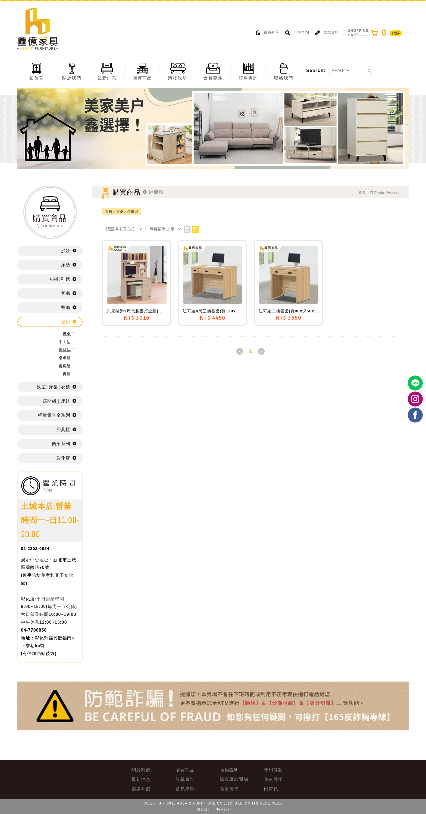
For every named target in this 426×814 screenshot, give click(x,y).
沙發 (65, 250)
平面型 (65, 342)
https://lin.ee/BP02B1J (415, 383)
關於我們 (71, 71)
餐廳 (65, 307)
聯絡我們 (283, 71)
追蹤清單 (229, 788)
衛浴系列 (61, 443)
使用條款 (273, 770)
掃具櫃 (63, 429)
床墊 (65, 264)
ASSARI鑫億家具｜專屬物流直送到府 (37, 28)
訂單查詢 (296, 32)
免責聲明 (273, 779)
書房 (65, 321)
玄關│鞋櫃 (59, 279)
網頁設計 (204, 809)
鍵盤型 (65, 349)
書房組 (65, 366)
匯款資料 (326, 32)
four (195, 229)
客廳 (65, 293)
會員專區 (213, 71)
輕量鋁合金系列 (54, 415)
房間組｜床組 (56, 401)
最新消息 (107, 71)
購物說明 (177, 71)
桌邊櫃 (65, 358)
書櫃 (66, 374)
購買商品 (142, 71)
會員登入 (266, 32)
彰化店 (63, 458)
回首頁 (36, 71)
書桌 (66, 333)
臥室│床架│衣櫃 (53, 387)
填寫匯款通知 (234, 779)
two (187, 229)
